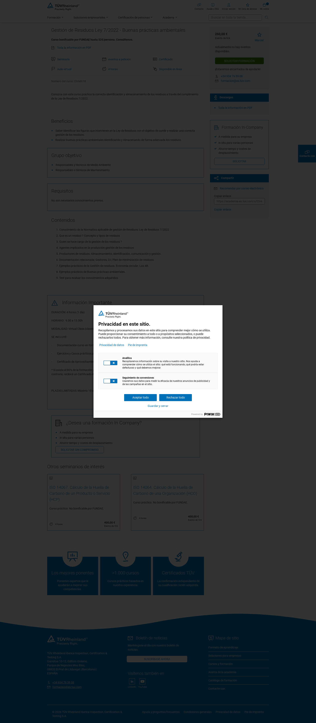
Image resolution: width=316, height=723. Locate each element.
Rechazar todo (175, 397)
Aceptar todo (140, 397)
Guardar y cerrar (158, 406)
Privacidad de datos (111, 345)
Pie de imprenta (137, 345)
